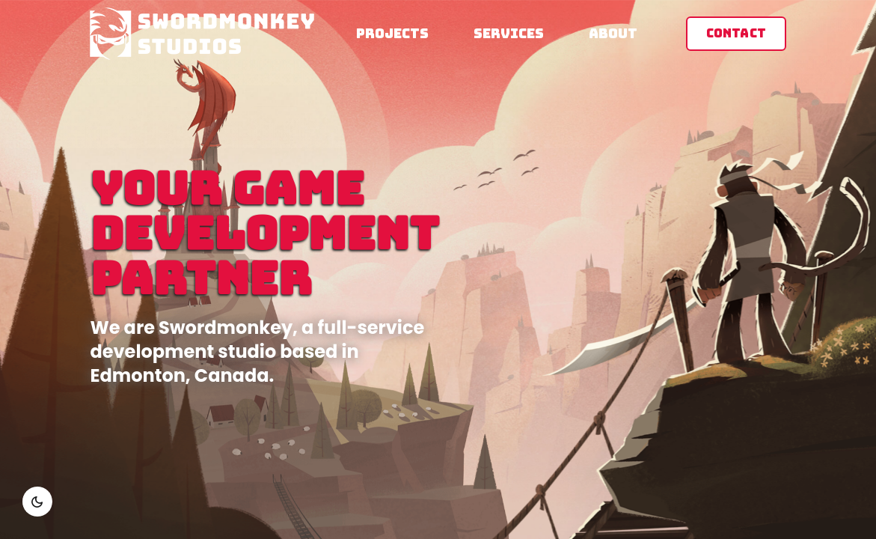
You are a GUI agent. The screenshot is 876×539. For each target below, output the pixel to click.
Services (509, 33)
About (613, 33)
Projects (392, 33)
